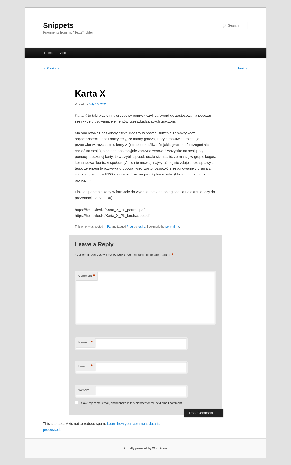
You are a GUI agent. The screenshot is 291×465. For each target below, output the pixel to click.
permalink (172, 226)
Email (85, 366)
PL (109, 226)
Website (84, 390)
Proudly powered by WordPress (145, 448)
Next (243, 68)
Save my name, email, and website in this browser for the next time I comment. (131, 403)
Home (48, 53)
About (64, 53)
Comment (86, 275)
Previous (51, 68)
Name (85, 342)
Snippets (58, 25)
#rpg (130, 226)
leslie (141, 226)
